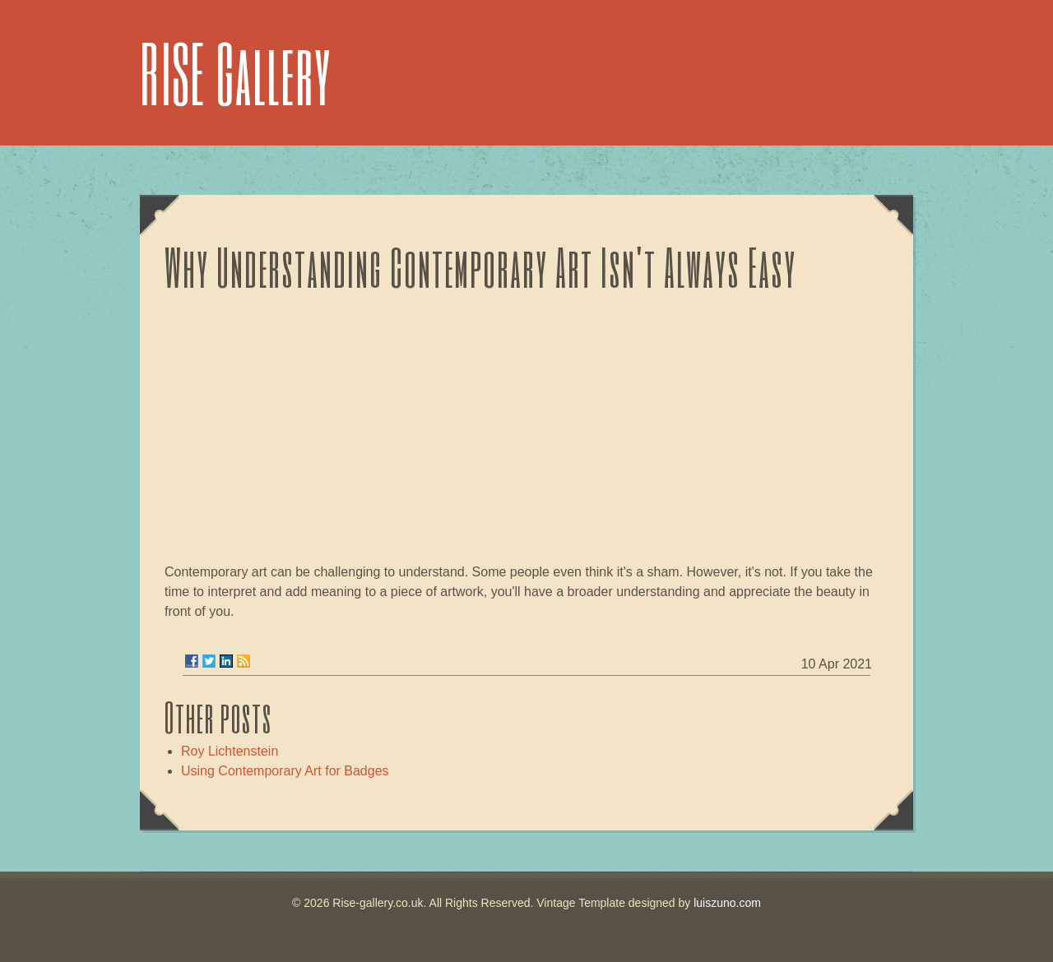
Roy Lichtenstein (229, 751)
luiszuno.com (727, 902)
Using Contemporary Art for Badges (285, 771)
